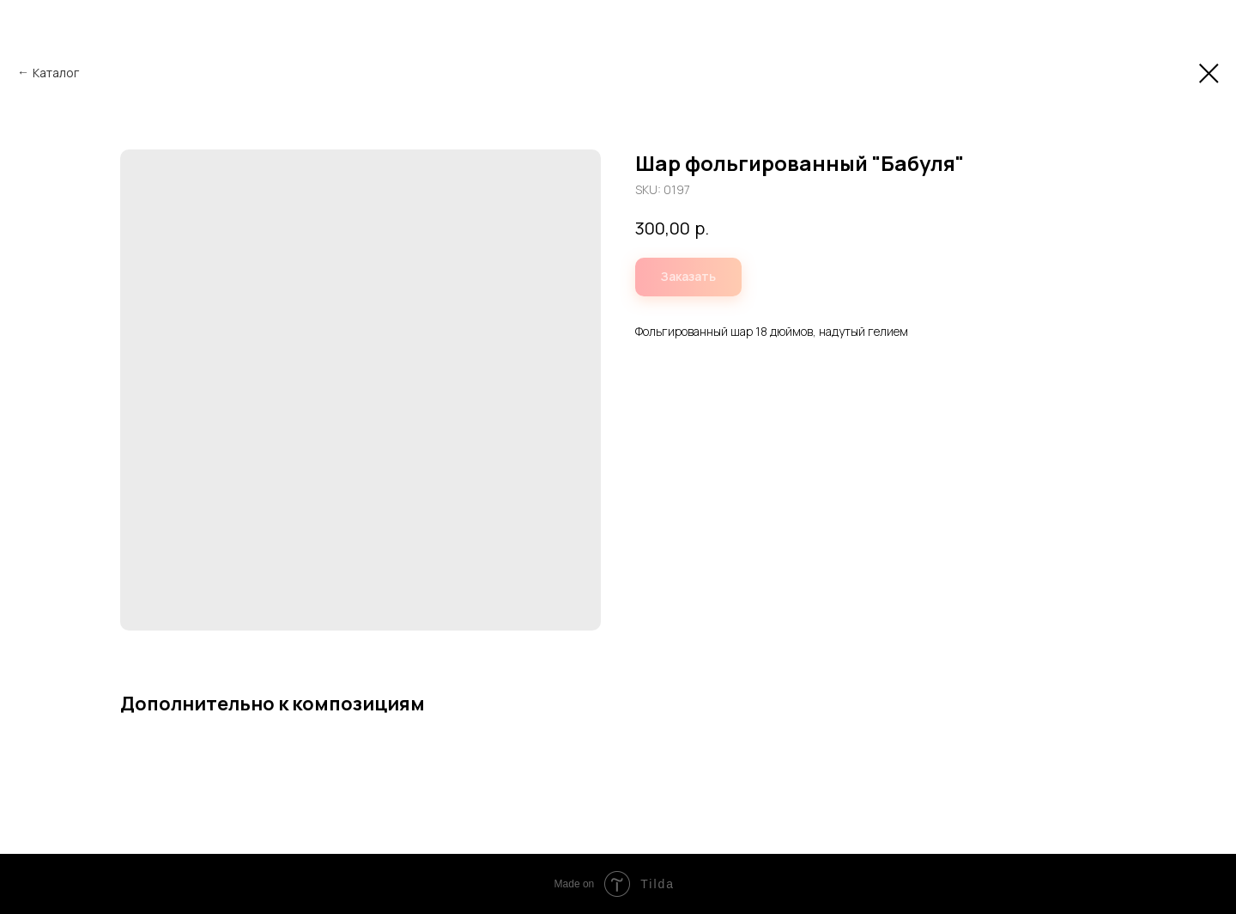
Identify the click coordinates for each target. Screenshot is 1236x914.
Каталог (56, 72)
